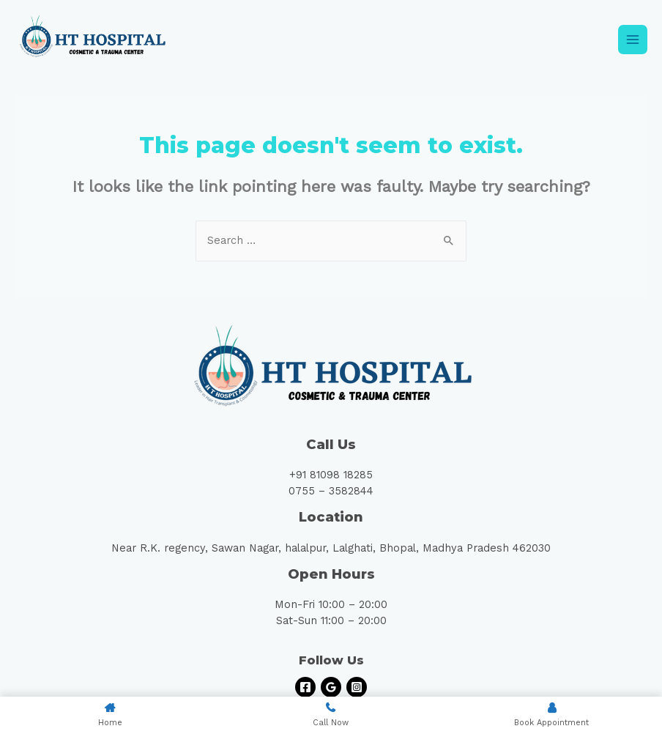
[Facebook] (305, 687)
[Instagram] (356, 687)
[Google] (331, 687)
